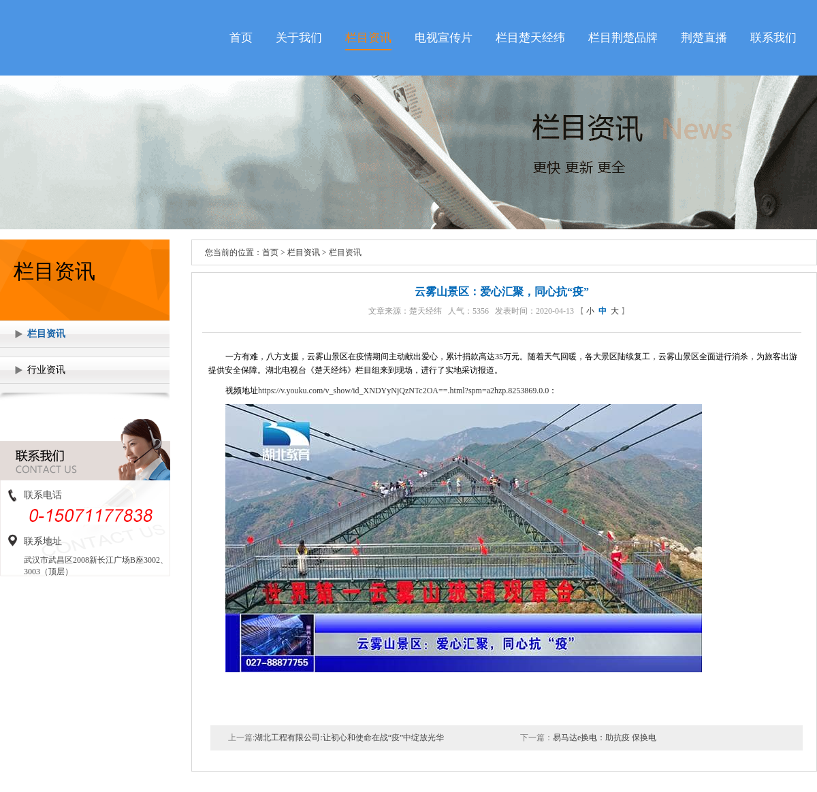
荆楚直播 (704, 37)
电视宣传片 (443, 37)
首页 (241, 37)
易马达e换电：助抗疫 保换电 (604, 737)
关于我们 (299, 37)
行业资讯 (46, 370)
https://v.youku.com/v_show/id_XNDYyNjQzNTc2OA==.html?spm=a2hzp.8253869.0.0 (403, 390)
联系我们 (773, 37)
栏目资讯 (368, 37)
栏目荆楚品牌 (623, 37)
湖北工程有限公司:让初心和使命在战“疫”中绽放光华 (349, 737)
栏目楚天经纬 (530, 37)
